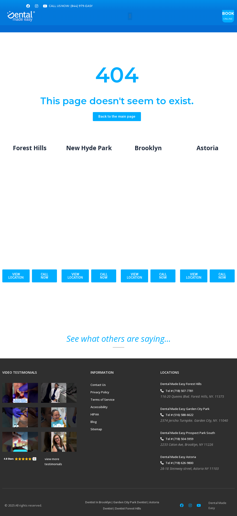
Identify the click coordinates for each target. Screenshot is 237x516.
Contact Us (98, 385)
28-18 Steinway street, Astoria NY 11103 (189, 469)
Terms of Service (102, 400)
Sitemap (96, 429)
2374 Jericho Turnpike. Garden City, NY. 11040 (194, 420)
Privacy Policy (99, 392)
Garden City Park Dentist (130, 502)
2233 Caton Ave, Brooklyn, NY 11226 (186, 445)
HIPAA (94, 414)
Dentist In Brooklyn (98, 502)
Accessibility (99, 407)
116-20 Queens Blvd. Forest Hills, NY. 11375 (192, 396)
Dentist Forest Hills (128, 508)
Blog (93, 422)
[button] (130, 16)
